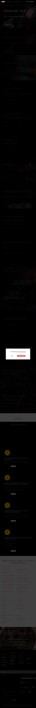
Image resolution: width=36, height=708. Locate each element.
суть (27, 1)
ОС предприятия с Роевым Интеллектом (14, 1)
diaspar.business (21, 351)
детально (31, 1)
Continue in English (21, 355)
